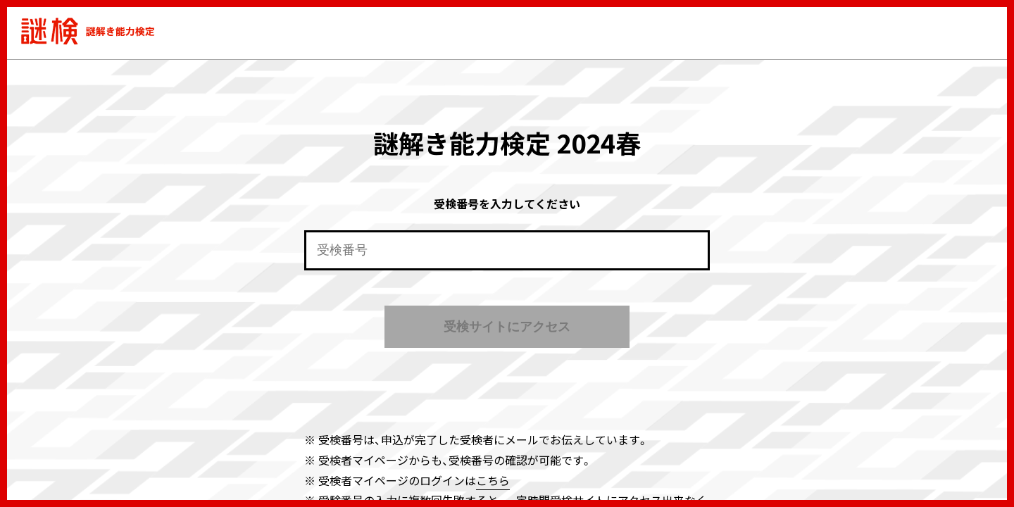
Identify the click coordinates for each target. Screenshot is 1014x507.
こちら (493, 480)
